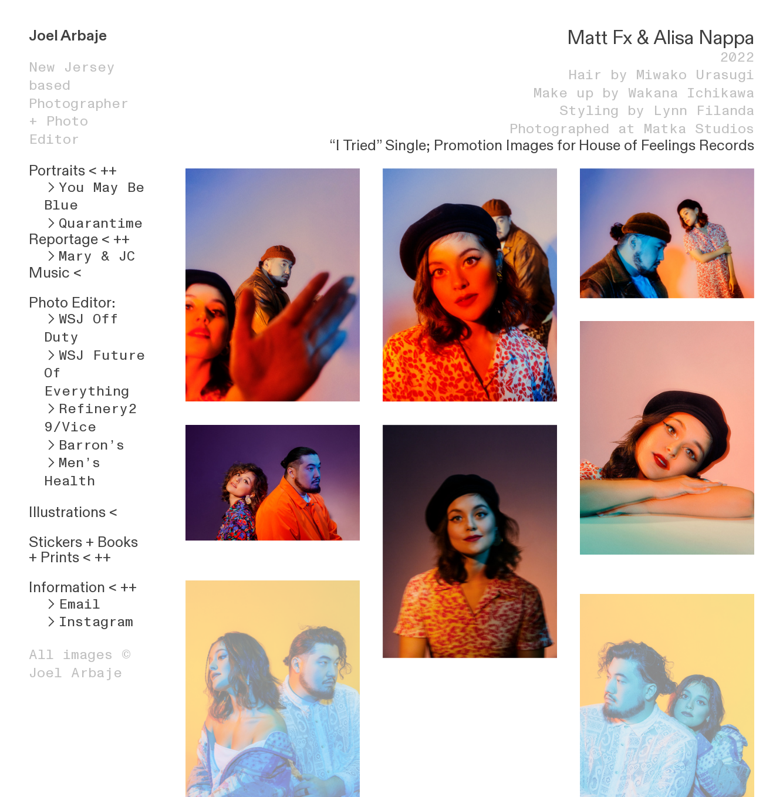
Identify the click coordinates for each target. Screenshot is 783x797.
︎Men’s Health (72, 472)
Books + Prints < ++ (83, 550)
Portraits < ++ (73, 171)
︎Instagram (88, 621)
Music (49, 273)
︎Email (72, 604)
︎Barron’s (84, 445)
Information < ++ (83, 587)
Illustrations (67, 512)
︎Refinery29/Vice (90, 418)
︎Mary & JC (89, 256)
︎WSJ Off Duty (81, 328)
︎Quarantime (93, 223)
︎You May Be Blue (94, 196)
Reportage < (69, 239)
